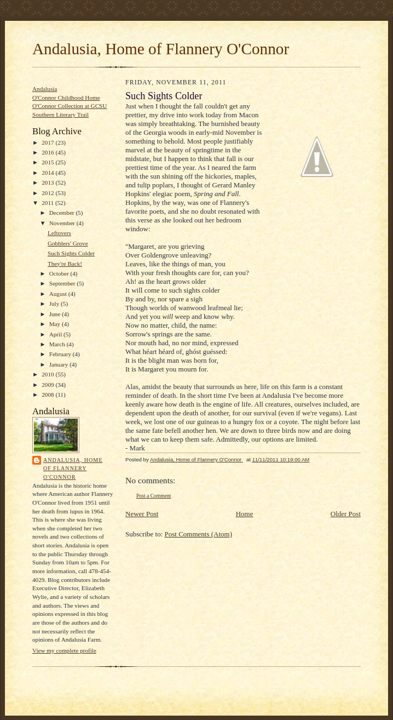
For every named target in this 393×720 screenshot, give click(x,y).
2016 (48, 152)
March (58, 344)
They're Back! (65, 263)
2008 (48, 394)
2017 (48, 142)
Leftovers (59, 233)
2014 (48, 172)
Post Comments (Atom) (199, 534)
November (63, 223)
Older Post (346, 514)
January (59, 364)
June (55, 314)
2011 (48, 202)
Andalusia (44, 88)
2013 (48, 182)
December (62, 212)
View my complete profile (64, 650)
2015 (48, 162)
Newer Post (141, 514)
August (58, 293)
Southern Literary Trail (60, 114)
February (61, 354)
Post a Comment (153, 496)
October (60, 273)
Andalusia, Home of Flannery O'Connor (160, 49)
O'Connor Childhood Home (66, 97)
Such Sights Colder (71, 253)
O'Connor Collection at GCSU (69, 105)
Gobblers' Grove (68, 243)
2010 (48, 374)
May (55, 324)
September (63, 283)
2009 (48, 384)
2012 (48, 193)
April (56, 334)
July (55, 303)
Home (244, 514)
